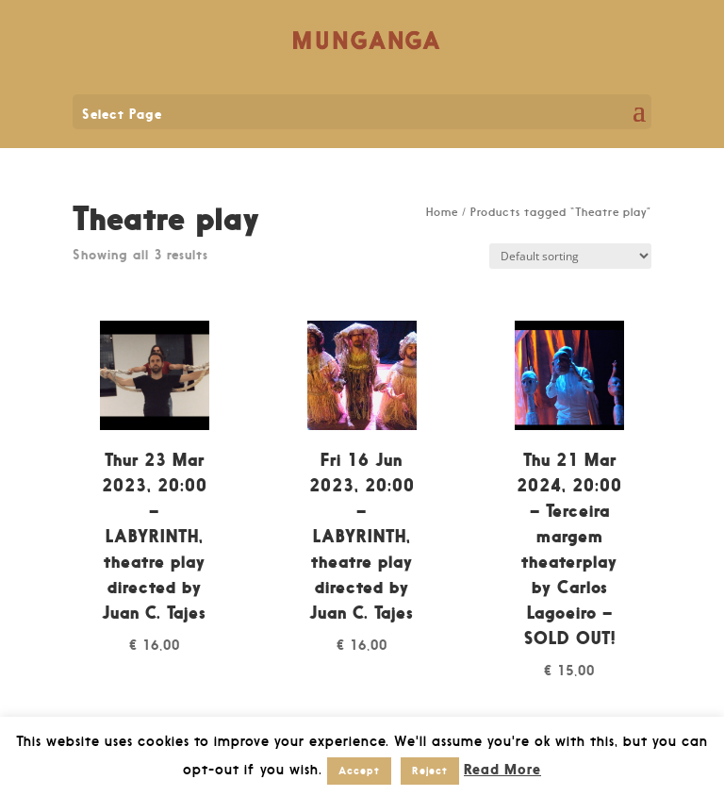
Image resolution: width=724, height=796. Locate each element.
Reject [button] (430, 770)
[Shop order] (570, 256)
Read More (502, 769)
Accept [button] (359, 770)
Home (442, 212)
